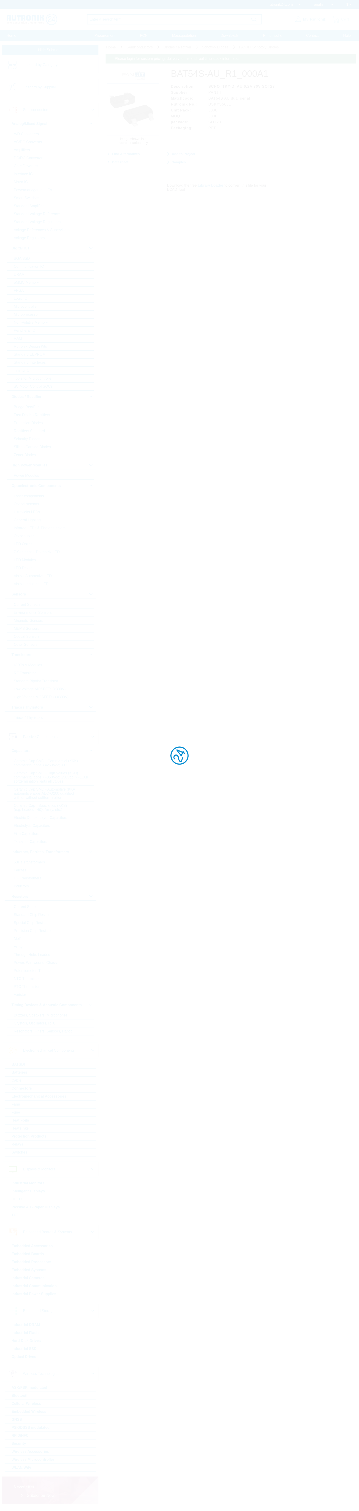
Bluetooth (19, 1397)
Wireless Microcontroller (32, 1461)
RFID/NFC (19, 1437)
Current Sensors (27, 606)
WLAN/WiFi (21, 1469)
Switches (19, 1154)
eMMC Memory (26, 284)
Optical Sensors (26, 638)
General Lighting (27, 522)
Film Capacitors (26, 835)
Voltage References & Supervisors (41, 231)
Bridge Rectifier (26, 408)
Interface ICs (24, 175)
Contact (312, 35)
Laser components (29, 498)
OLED (16, 1201)
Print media (272, 35)
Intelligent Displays (28, 1193)
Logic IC (20, 300)
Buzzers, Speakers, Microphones (40, 1017)
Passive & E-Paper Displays (35, 1209)
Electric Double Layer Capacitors (40, 819)
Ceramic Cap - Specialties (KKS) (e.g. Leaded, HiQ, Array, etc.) (40, 809)
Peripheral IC (24, 332)
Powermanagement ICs (33, 191)
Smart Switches (26, 199)
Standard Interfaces (30, 364)
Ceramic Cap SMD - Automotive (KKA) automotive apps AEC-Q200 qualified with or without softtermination (45, 795)
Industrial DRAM (25, 1326)
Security (18, 1445)
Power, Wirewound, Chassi (35, 964)
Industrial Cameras (27, 1279)
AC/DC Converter (28, 144)
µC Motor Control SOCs (33, 388)
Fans (15, 1106)
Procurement (104, 35)
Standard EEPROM (29, 356)
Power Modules (26, 477)
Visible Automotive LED (33, 578)
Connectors (21, 1090)
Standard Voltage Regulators (37, 223)
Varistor (20, 996)
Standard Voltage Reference (37, 215)
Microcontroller (26, 308)
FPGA (19, 292)
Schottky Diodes (27, 440)
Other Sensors (25, 646)
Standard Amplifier (29, 207)
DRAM (19, 276)
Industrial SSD (23, 1350)
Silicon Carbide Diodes (32, 448)
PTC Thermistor (26, 988)
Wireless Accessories (30, 1453)
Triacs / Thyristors (28, 719)
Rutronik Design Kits (30, 348)
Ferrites (20, 872)
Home (11, 35)
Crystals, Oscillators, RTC (34, 1025)
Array (18, 948)
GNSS (16, 1421)
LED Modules (24, 562)
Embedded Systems (28, 1271)
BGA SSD (22, 260)
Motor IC (20, 183)
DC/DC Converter (28, 159)
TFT (14, 1217)
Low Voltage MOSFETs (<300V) (39, 691)
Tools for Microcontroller (33, 380)
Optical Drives (23, 1358)
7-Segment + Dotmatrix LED (37, 554)
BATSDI (17, 1066)
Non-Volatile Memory (31, 324)
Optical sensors (26, 506)
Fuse (15, 1114)
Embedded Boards (27, 1255)
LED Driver (22, 570)
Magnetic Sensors (28, 622)
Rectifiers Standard (29, 432)
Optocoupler (23, 538)
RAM (18, 340)
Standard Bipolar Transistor (36, 683)
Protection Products (28, 1138)
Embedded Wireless (28, 1413)
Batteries (19, 1074)
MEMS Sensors (26, 630)
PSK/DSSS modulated (30, 1429)
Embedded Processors (31, 1263)
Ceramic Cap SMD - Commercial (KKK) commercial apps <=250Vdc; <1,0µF (46, 765)
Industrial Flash (24, 1334)
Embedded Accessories (31, 1247)
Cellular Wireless (26, 1405)
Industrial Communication (33, 1287)
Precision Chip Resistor (33, 932)
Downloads (229, 35)
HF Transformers (27, 880)
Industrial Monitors (27, 1185)
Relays (17, 1146)
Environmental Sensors (32, 614)
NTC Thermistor (27, 980)
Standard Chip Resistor (32, 916)
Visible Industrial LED (31, 585)
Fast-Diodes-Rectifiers (32, 416)
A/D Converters (26, 136)
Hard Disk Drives (26, 1342)
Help (347, 35)
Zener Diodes (24, 456)
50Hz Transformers (29, 864)
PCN (144, 35)
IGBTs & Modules (28, 667)
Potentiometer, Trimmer (33, 972)
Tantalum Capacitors (30, 843)
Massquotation (184, 35)
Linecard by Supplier (39, 89)
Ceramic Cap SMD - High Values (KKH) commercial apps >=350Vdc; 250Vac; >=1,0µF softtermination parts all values (51, 779)
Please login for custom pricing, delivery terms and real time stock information (181, 60)
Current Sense (25, 908)
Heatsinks (20, 1130)
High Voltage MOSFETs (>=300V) (41, 699)
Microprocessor (26, 316)
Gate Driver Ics (26, 167)
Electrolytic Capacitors (32, 827)
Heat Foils (20, 1122)
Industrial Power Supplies (33, 1295)
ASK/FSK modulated (29, 1389)
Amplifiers (22, 151)
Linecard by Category (39, 66)
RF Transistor (24, 675)
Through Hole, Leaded (32, 956)
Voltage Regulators (29, 239)
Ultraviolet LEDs (27, 514)
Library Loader (215, 184)
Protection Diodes (28, 424)
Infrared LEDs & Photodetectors (39, 530)
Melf (17, 940)
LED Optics (23, 546)
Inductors (21, 888)
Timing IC (21, 372)
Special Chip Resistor (31, 924)
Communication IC (29, 268)
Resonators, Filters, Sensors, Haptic (43, 1033)
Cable (16, 1082)
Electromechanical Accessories (38, 1098)
